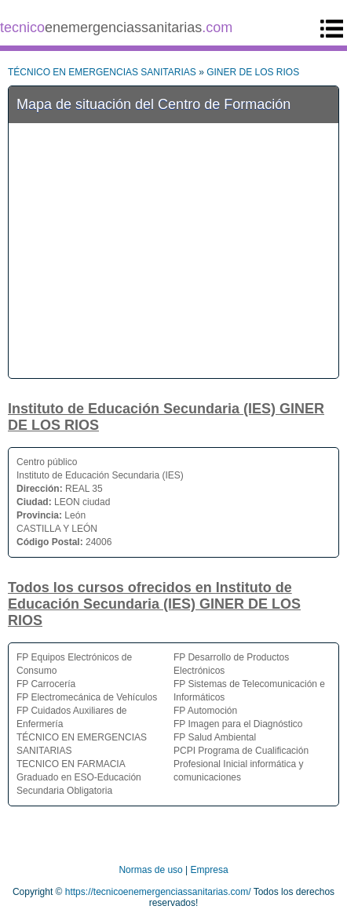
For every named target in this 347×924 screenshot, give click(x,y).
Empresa (209, 869)
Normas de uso (150, 869)
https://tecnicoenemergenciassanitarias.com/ (158, 891)
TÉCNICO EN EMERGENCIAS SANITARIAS (102, 72)
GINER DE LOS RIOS (252, 72)
